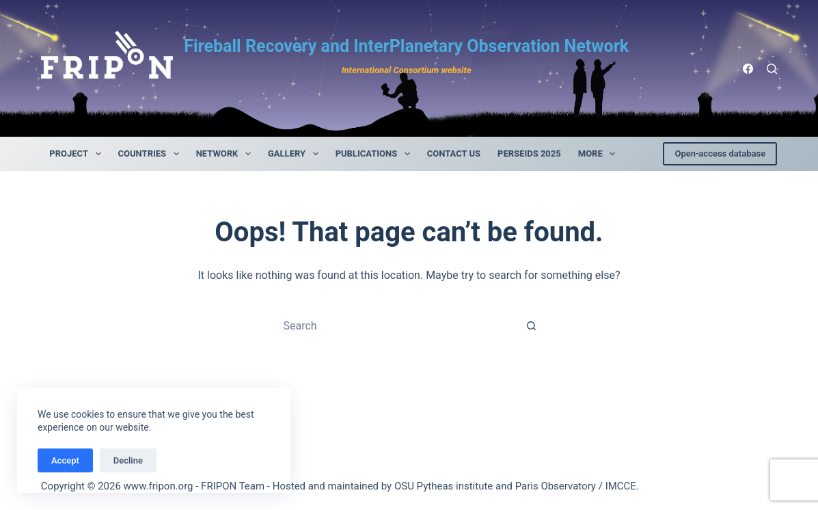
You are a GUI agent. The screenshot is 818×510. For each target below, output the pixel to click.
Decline (128, 460)
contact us (453, 153)
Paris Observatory (555, 486)
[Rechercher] (772, 69)
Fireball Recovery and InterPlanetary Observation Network (406, 46)
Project (77, 154)
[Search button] (531, 325)
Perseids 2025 (529, 153)
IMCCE (620, 486)
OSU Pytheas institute (443, 486)
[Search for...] (395, 325)
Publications (375, 154)
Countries (151, 154)
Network (226, 154)
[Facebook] (748, 69)
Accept (65, 460)
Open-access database (719, 153)
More (599, 154)
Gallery (296, 154)
